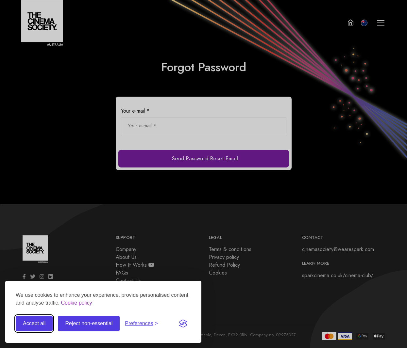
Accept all (34, 322)
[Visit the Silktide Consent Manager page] (183, 323)
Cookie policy (76, 302)
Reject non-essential (88, 322)
